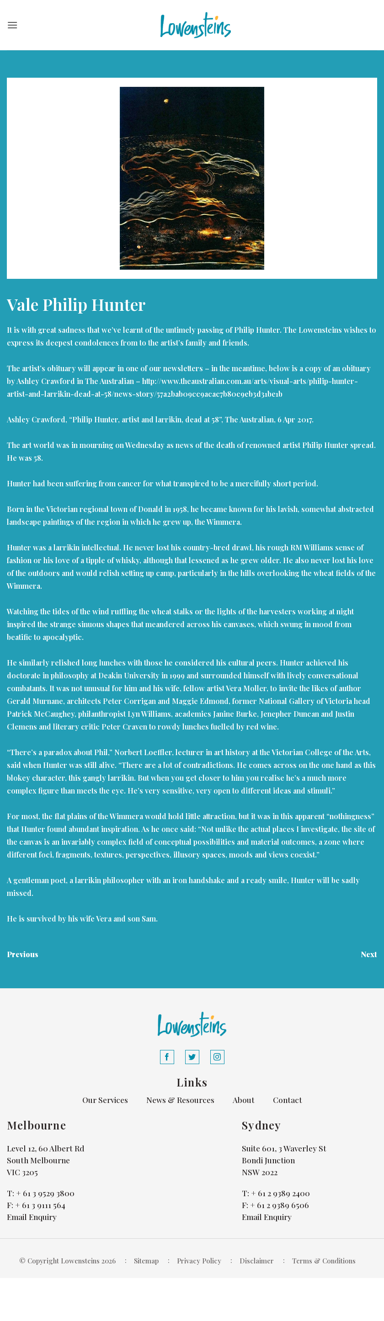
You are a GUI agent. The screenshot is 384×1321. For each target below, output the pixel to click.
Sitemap (146, 1260)
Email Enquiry (32, 1217)
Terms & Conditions (324, 1260)
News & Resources (180, 1100)
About (244, 1100)
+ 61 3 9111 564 (40, 1205)
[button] (12, 25)
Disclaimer (257, 1260)
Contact (287, 1100)
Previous (22, 954)
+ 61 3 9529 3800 (45, 1193)
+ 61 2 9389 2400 (280, 1193)
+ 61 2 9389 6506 (279, 1205)
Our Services (105, 1100)
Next (369, 954)
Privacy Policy (199, 1260)
